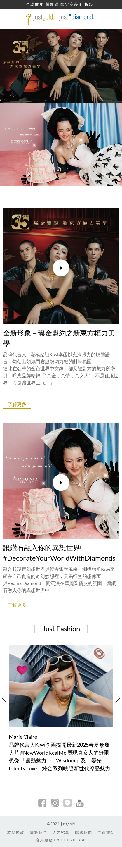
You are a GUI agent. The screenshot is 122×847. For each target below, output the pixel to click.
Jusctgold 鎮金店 (61, 19)
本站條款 (15, 832)
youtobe (80, 803)
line (67, 803)
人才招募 (61, 832)
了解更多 (17, 404)
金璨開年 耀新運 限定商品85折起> (61, 4)
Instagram (55, 803)
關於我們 (38, 832)
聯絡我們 (83, 832)
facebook (42, 803)
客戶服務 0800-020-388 (61, 840)
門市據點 (106, 832)
